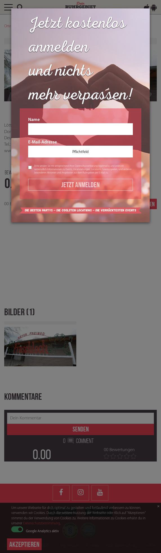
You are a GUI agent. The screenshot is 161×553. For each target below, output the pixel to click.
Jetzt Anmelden (80, 185)
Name (80, 126)
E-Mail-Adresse (80, 148)
